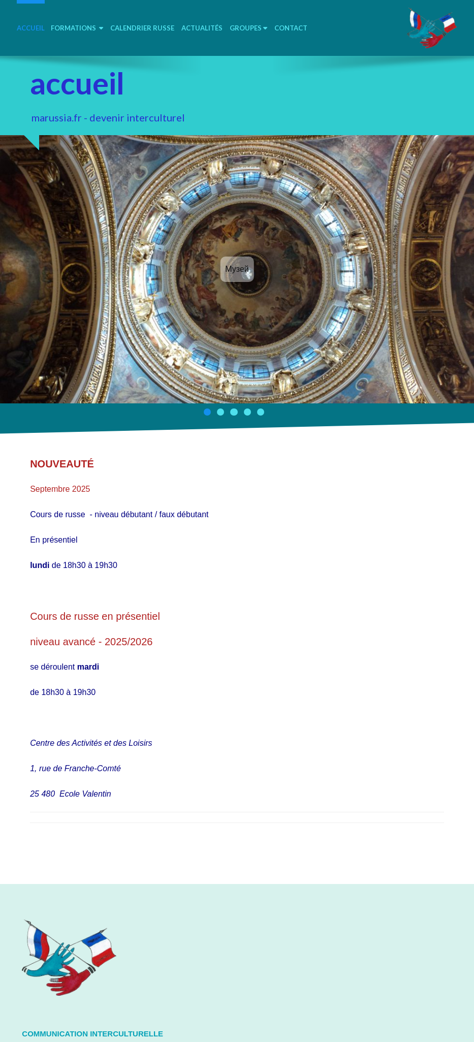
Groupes (248, 28)
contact (290, 28)
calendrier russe (142, 28)
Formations (77, 28)
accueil (31, 28)
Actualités (202, 28)
